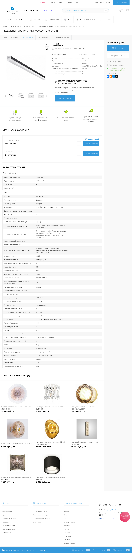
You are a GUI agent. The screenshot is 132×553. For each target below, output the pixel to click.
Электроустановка (8, 529)
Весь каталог (6, 532)
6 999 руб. (17, 448)
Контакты (67, 532)
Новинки (36, 508)
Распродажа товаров (124, 516)
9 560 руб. (17, 412)
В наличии (37, 522)
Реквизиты (67, 536)
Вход (96, 2)
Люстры (5, 508)
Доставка (67, 525)
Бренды (52, 2)
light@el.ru (48, 10)
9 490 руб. (52, 412)
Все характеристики (87, 55)
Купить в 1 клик (118, 56)
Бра (3, 515)
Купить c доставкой (91, 144)
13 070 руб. (87, 412)
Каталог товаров (14, 19)
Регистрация (105, 2)
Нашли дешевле (114, 62)
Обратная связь (10, 550)
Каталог (62, 2)
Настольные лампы (9, 518)
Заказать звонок (121, 2)
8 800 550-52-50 (31, 11)
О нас (70, 2)
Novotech (85, 61)
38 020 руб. (87, 448)
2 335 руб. (52, 483)
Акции (42, 2)
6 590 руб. (17, 483)
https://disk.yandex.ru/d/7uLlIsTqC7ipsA (95, 66)
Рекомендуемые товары (41, 518)
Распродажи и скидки (40, 515)
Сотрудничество (69, 522)
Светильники (7, 511)
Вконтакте (106, 518)
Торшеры (5, 522)
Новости (67, 539)
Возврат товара (69, 543)
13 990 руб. (52, 448)
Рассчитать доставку (115, 65)
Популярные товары (40, 511)
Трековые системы (8, 525)
